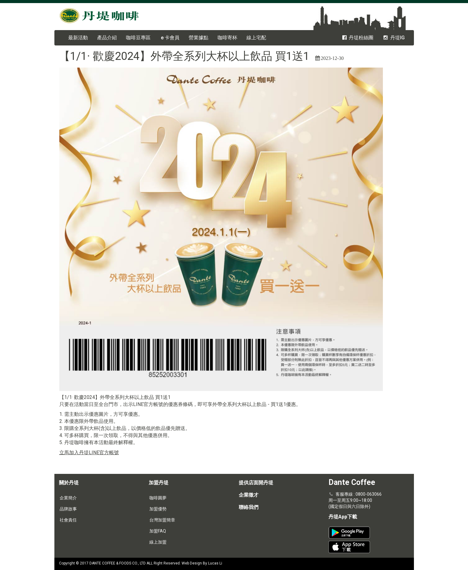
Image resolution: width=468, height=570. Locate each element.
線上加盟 (158, 542)
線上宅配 (256, 38)
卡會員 (169, 38)
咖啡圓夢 (158, 497)
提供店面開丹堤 (256, 483)
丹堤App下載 (342, 517)
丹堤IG (393, 38)
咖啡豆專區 (138, 38)
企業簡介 (68, 497)
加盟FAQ (157, 531)
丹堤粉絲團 (357, 38)
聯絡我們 (248, 507)
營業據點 (198, 38)
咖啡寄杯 (227, 38)
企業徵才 (248, 495)
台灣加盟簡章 (162, 519)
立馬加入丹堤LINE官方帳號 (89, 452)
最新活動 (78, 38)
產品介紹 (107, 38)
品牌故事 (68, 508)
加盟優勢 (158, 508)
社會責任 (68, 519)
